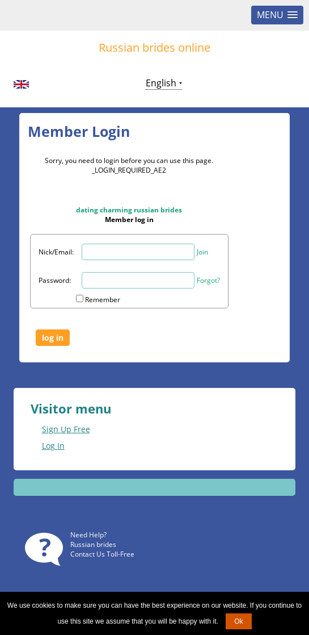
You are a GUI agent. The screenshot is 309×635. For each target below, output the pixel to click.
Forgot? (208, 280)
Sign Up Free (66, 429)
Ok (238, 621)
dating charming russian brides (129, 210)
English (161, 83)
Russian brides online (154, 47)
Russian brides (93, 544)
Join (202, 252)
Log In (53, 445)
